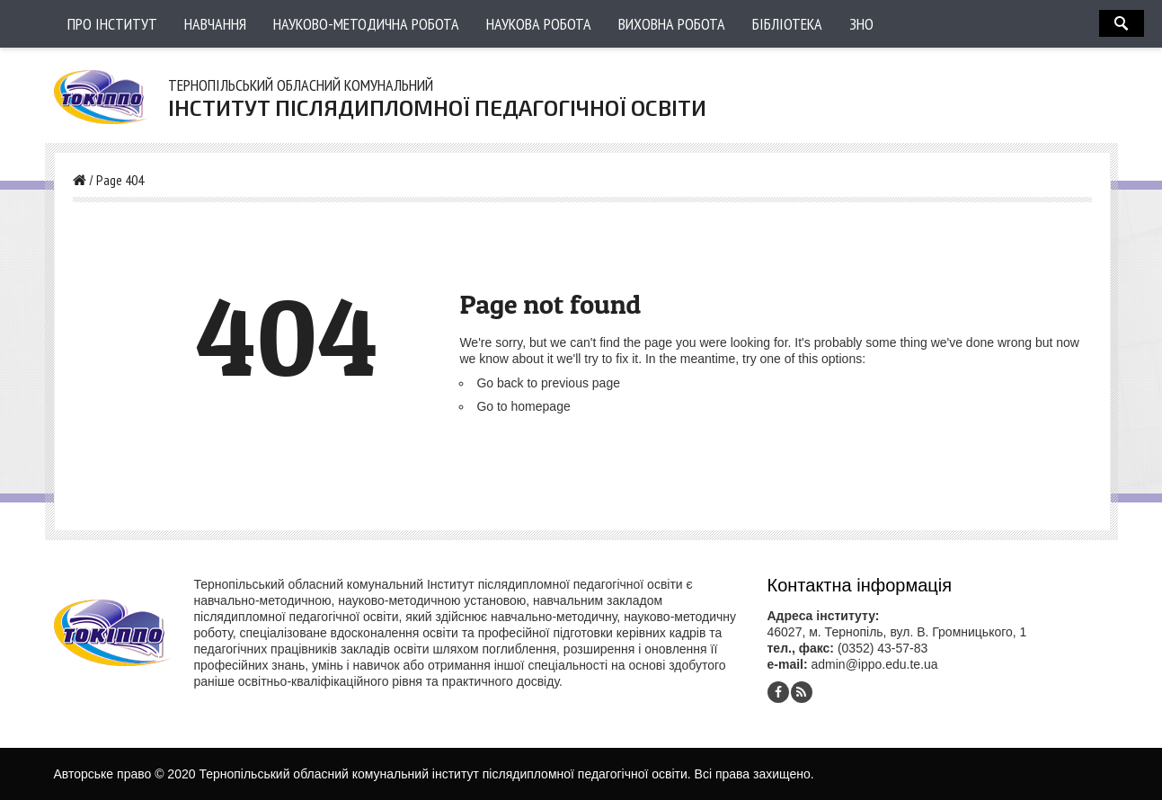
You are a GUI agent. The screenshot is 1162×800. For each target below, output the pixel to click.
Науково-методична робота (366, 23)
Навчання (215, 23)
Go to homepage (523, 406)
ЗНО (861, 23)
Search (1121, 23)
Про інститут (112, 23)
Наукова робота (538, 23)
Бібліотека (787, 23)
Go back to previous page (548, 383)
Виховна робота (671, 23)
